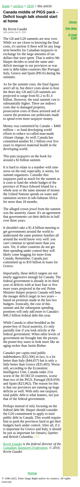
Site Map (71, 28)
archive (18, 6)
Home (32, 473)
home (6, 6)
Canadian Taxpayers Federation (25, 448)
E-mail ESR (72, 36)
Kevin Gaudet (12, 444)
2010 (30, 6)
